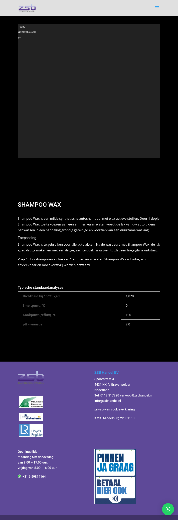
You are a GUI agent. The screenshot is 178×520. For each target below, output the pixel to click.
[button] (168, 509)
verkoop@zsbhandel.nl (136, 395)
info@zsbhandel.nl (107, 401)
